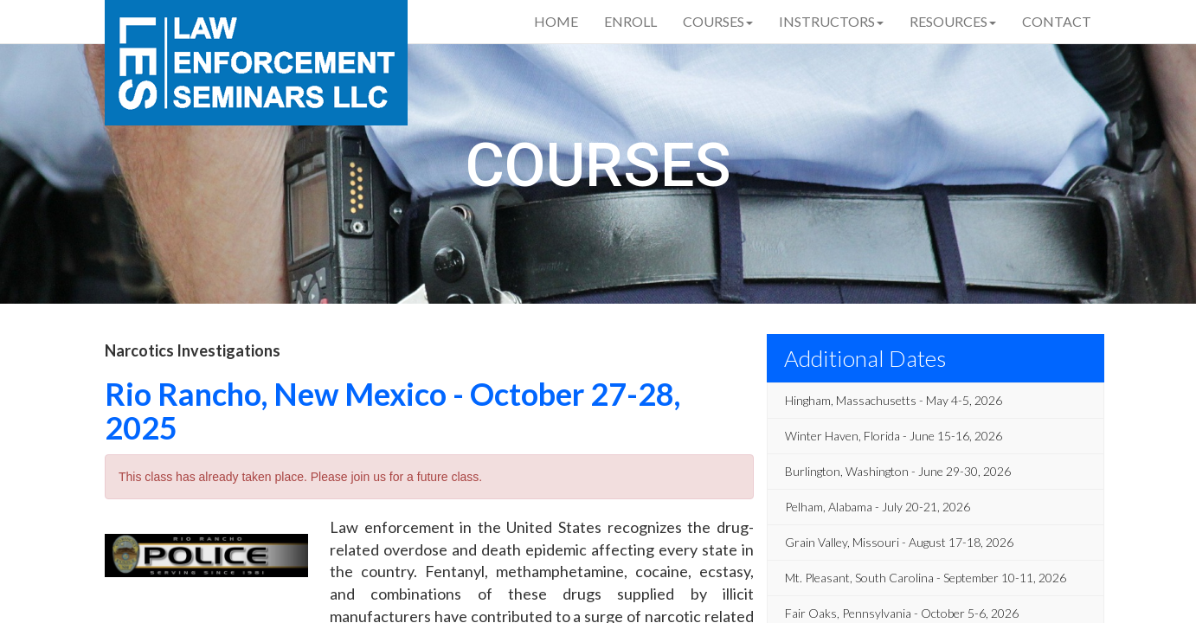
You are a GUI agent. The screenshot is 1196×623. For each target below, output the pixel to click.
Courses (718, 21)
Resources (953, 21)
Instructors (831, 21)
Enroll (630, 21)
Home (556, 21)
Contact (1056, 21)
